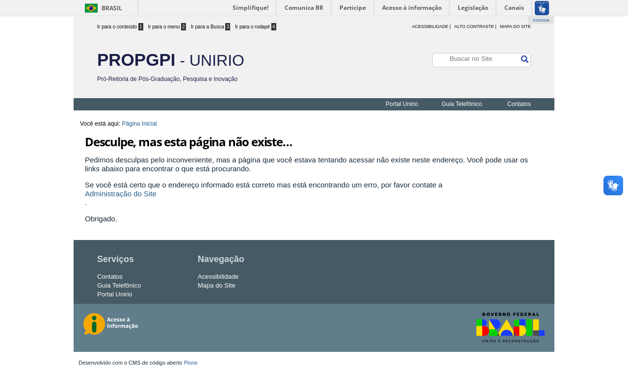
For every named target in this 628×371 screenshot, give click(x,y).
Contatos (519, 104)
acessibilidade (430, 26)
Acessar (541, 20)
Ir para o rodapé (255, 26)
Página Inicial (139, 123)
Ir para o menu (167, 26)
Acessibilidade (218, 276)
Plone (191, 363)
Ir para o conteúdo (120, 26)
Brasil (112, 8)
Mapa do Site (515, 26)
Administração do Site (121, 193)
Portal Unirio (402, 104)
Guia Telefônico (462, 104)
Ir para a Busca (210, 26)
